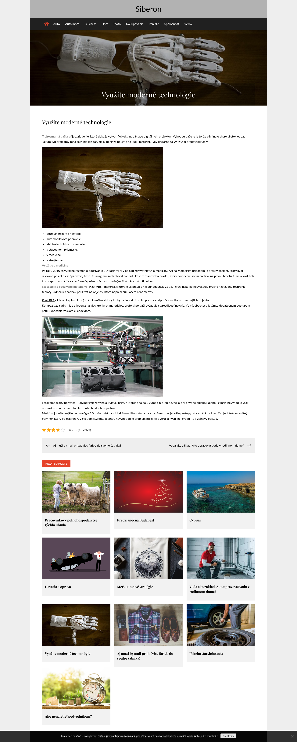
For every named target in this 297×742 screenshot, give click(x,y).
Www (188, 24)
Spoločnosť (171, 24)
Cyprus (195, 520)
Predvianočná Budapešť (135, 520)
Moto (117, 24)
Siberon (148, 9)
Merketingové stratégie (135, 587)
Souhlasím (228, 736)
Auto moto (72, 24)
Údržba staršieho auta (206, 653)
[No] (292, 736)
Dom (105, 24)
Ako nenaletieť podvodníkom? (68, 716)
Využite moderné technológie (67, 653)
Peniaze (154, 24)
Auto (56, 24)
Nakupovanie (134, 24)
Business (90, 24)
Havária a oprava (58, 587)
